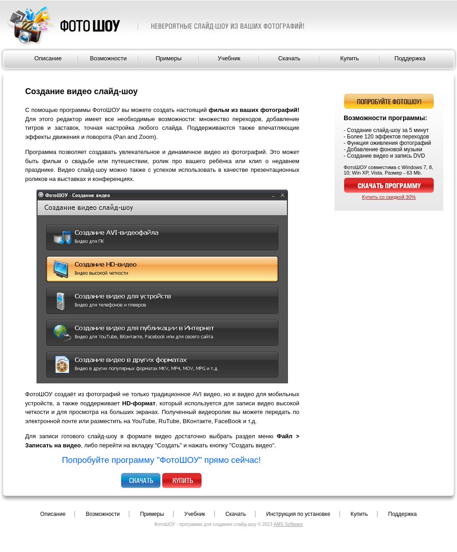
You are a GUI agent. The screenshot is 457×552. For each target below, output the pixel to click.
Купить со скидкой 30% (389, 197)
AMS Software (288, 524)
